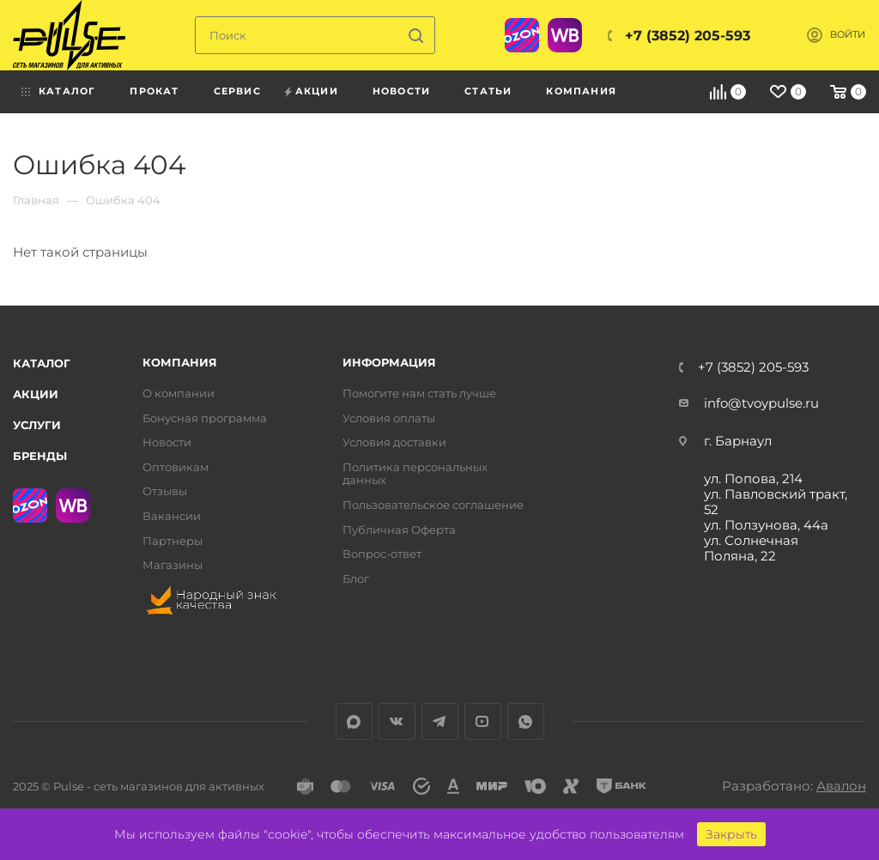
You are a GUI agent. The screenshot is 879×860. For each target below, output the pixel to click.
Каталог (41, 363)
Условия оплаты (389, 418)
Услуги (37, 425)
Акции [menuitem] (316, 91)
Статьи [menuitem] (488, 91)
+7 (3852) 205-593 (687, 35)
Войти (847, 34)
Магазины (172, 565)
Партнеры (172, 541)
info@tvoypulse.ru (761, 403)
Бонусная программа (204, 418)
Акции (35, 394)
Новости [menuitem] (401, 91)
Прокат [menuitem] (154, 91)
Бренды (40, 456)
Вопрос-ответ (382, 554)
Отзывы (164, 491)
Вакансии (171, 516)
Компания (179, 362)
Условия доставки (394, 442)
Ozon (522, 35)
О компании (178, 393)
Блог (356, 578)
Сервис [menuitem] (237, 91)
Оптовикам (175, 467)
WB (565, 35)
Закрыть (731, 834)
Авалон (841, 786)
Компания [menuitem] (581, 91)
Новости (166, 442)
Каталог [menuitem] (67, 91)
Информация (389, 362)
